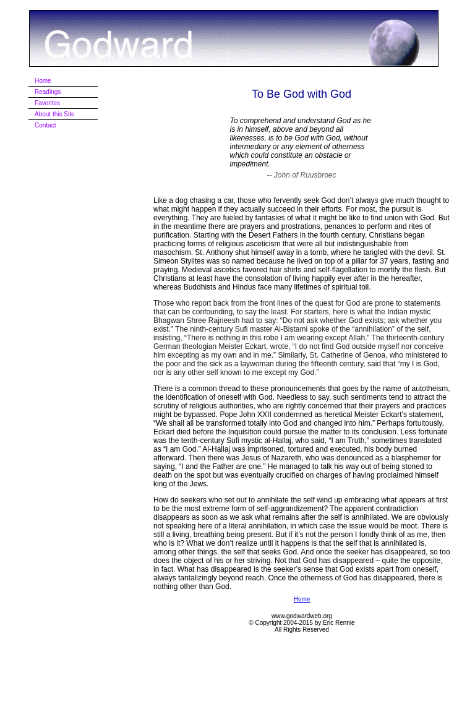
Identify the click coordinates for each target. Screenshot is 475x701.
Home (302, 599)
